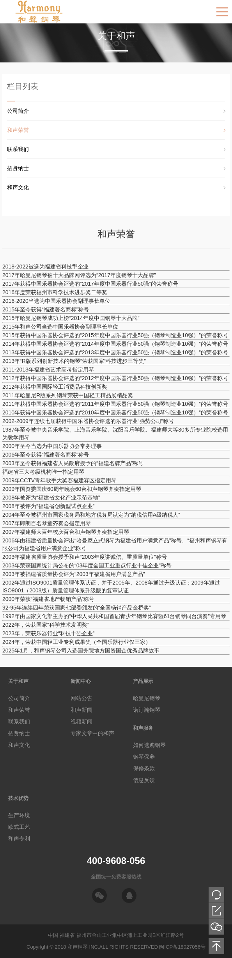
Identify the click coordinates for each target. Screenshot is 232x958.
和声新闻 (81, 710)
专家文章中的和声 (92, 733)
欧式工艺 (19, 827)
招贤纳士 (18, 168)
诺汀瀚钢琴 (146, 710)
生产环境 (19, 815)
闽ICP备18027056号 (182, 947)
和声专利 (19, 838)
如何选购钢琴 (149, 745)
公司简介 (18, 111)
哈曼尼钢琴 (146, 698)
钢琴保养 (144, 757)
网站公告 (81, 698)
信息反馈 (144, 780)
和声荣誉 (18, 130)
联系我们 (18, 149)
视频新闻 (81, 721)
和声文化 (18, 187)
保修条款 (144, 768)
